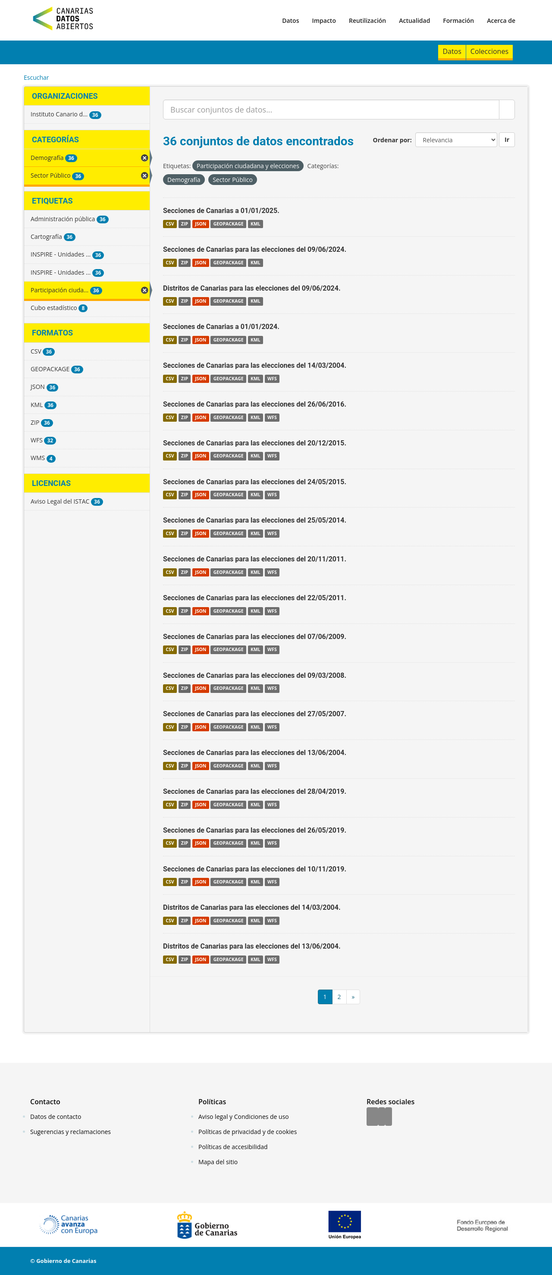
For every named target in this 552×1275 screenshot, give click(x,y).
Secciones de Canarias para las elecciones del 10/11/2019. (254, 869)
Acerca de (501, 20)
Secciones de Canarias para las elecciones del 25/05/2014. (254, 520)
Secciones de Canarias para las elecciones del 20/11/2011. (254, 559)
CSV (170, 224)
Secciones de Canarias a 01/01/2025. (221, 211)
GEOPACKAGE (228, 224)
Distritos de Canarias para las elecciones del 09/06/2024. (252, 288)
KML (255, 224)
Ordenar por (391, 140)
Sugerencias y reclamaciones (70, 1132)
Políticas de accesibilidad (233, 1147)
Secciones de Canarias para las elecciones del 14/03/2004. (254, 365)
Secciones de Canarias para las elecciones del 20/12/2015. (254, 443)
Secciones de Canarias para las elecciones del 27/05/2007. (254, 714)
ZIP (184, 224)
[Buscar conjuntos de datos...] (331, 109)
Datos (290, 20)
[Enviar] (507, 109)
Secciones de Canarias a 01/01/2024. (221, 327)
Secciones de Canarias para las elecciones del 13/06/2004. (254, 753)
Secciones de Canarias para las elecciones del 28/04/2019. (254, 791)
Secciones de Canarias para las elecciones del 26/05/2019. (254, 830)
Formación (458, 20)
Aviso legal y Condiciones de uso (243, 1116)
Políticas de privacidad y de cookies (247, 1132)
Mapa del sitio (218, 1162)
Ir (507, 139)
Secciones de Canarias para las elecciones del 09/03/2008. (254, 675)
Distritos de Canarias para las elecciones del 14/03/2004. (252, 907)
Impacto (324, 20)
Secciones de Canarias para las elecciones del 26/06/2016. (254, 404)
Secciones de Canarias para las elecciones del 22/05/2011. (254, 598)
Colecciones (489, 51)
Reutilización (367, 20)
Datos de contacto (55, 1116)
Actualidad (414, 20)
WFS (272, 379)
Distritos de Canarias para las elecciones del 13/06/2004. (252, 946)
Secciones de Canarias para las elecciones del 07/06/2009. (254, 637)
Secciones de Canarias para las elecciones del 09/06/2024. (254, 249)
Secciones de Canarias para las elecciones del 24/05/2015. (254, 482)
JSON (200, 224)
